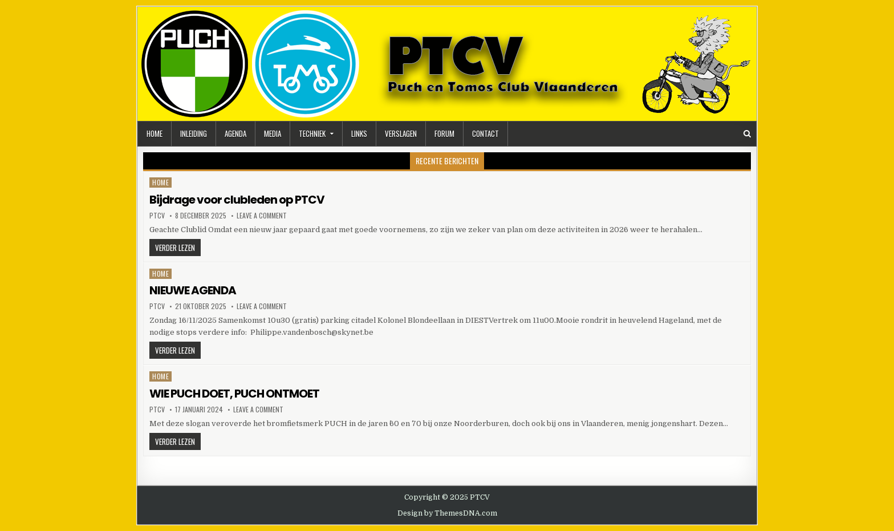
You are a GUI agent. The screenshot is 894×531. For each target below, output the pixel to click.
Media (272, 133)
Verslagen (401, 133)
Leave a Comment (262, 215)
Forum (444, 133)
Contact (485, 133)
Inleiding (193, 133)
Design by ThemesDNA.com (447, 513)
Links (359, 133)
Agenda (235, 133)
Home (154, 133)
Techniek (312, 133)
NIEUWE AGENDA (192, 290)
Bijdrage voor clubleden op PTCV (236, 200)
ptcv (157, 215)
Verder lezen (178, 248)
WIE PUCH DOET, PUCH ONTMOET (234, 394)
